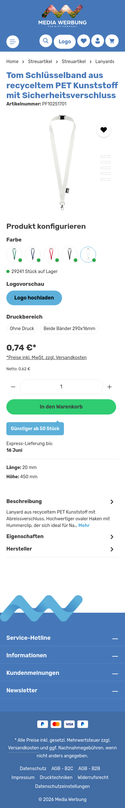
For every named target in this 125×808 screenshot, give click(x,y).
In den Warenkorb (61, 406)
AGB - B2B (75, 768)
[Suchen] (45, 40)
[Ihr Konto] (97, 40)
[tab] (60, 512)
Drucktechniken (43, 777)
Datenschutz (19, 768)
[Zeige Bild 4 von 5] (106, 173)
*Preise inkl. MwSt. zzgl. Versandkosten (45, 357)
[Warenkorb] (112, 40)
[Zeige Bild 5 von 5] (106, 179)
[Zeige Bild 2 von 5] (106, 162)
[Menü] (12, 41)
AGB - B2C (48, 768)
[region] (62, 163)
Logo (65, 41)
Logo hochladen (34, 297)
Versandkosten (25, 748)
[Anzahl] (61, 386)
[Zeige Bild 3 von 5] (106, 168)
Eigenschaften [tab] (60, 536)
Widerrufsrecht (77, 777)
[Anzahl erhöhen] (109, 386)
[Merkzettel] (83, 40)
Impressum (102, 768)
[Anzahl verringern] (13, 386)
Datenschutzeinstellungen (62, 786)
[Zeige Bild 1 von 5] (106, 156)
